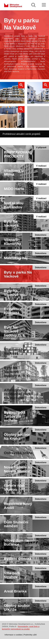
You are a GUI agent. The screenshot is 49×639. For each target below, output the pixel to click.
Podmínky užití (30, 635)
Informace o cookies (13, 635)
